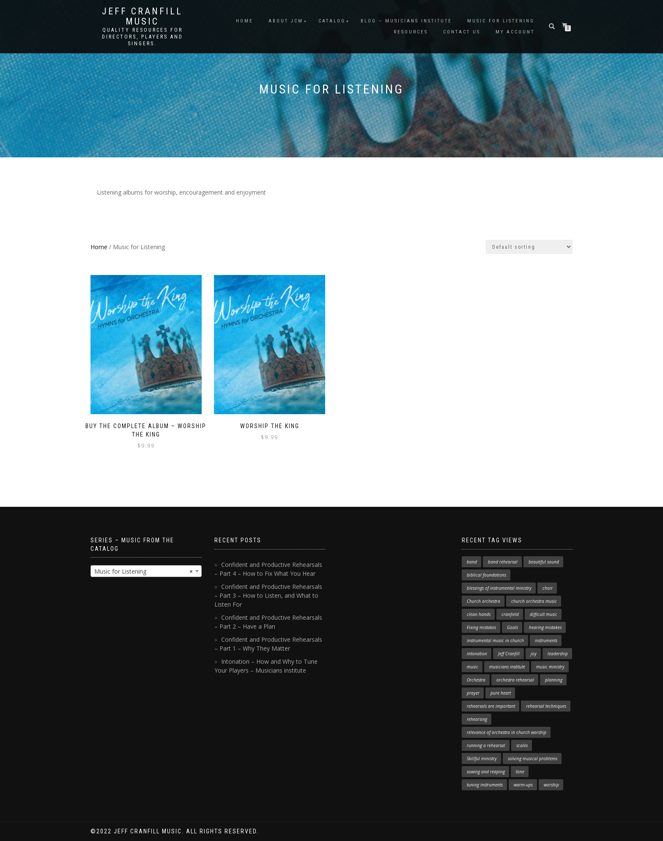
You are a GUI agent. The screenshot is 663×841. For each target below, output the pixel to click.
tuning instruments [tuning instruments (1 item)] (485, 785)
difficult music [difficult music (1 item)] (543, 614)
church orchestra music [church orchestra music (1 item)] (534, 601)
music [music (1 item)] (472, 667)
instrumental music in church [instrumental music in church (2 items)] (495, 640)
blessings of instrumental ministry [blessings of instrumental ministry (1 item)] (499, 588)
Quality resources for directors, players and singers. (142, 37)
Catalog (331, 21)
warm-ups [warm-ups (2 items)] (523, 785)
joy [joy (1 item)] (534, 654)
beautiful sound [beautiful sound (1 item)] (544, 562)
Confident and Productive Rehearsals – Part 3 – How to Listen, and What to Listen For (268, 595)
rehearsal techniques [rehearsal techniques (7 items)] (546, 706)
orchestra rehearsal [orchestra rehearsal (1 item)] (515, 680)
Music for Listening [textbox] (143, 571)
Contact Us (461, 32)
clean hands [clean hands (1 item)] (478, 614)
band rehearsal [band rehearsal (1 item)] (503, 562)
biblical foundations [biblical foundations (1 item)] (486, 575)
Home (244, 21)
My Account (515, 32)
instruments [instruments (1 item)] (546, 640)
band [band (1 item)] (472, 562)
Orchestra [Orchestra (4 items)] (476, 680)
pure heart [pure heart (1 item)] (500, 693)
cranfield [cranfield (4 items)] (510, 614)
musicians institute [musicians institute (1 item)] (507, 667)
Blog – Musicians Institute (406, 21)
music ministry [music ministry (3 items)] (550, 667)
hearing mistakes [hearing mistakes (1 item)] (545, 627)
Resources (411, 32)
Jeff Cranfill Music (142, 16)
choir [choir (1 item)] (547, 588)
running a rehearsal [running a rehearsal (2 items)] (486, 745)
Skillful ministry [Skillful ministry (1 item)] (482, 758)
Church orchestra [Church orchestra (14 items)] (483, 601)
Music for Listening (500, 21)
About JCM (285, 21)
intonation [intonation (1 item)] (477, 654)
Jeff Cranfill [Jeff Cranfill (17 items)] (509, 654)
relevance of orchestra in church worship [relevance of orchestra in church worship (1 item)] (506, 732)
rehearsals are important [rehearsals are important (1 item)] (491, 706)
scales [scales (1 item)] (522, 745)
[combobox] (146, 571)
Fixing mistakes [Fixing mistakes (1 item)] (481, 627)
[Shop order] (529, 247)
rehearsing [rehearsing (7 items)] (477, 719)
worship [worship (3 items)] (551, 785)
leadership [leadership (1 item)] (558, 654)
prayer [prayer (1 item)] (473, 693)
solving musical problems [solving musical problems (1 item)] (532, 758)
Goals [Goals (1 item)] (512, 627)
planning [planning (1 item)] (553, 680)
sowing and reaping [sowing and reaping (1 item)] (486, 772)
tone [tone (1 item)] (520, 772)
